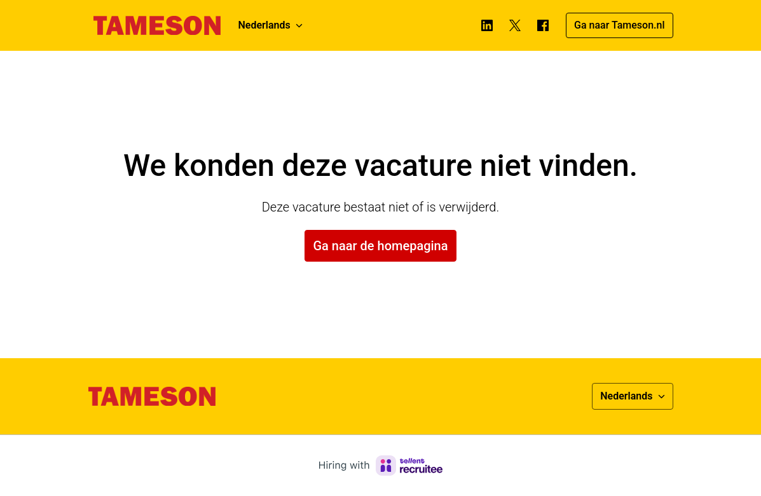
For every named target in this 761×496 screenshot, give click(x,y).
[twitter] (515, 25)
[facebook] (543, 25)
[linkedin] (487, 25)
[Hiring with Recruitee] (380, 465)
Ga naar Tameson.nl (619, 25)
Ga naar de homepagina (380, 245)
